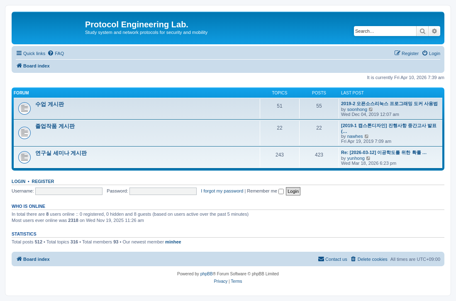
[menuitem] (55, 53)
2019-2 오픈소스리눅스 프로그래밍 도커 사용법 (389, 103)
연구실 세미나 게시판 (61, 153)
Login (18, 181)
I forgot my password (222, 190)
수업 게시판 (49, 104)
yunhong (356, 158)
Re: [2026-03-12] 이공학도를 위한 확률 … (384, 152)
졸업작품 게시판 (55, 126)
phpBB (206, 274)
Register (43, 181)
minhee (173, 241)
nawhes (355, 136)
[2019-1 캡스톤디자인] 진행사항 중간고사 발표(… (388, 128)
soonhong (357, 109)
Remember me (265, 190)
